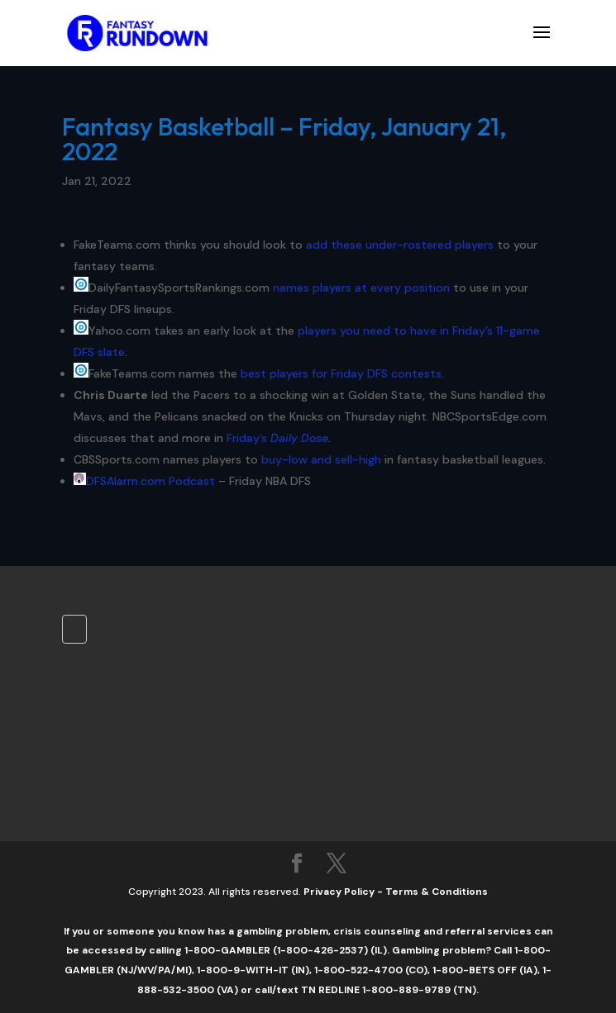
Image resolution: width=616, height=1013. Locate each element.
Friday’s (277, 437)
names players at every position (361, 287)
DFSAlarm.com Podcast (150, 480)
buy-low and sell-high (321, 459)
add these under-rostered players (400, 244)
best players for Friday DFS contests (341, 373)
